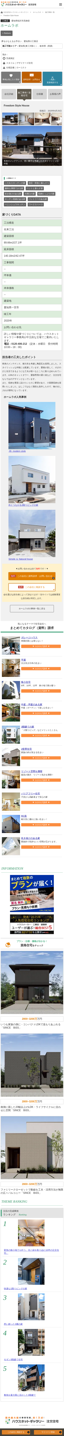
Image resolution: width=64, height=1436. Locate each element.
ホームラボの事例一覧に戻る (32, 608)
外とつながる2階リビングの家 (31, 481)
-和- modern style (31, 427)
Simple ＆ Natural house (31, 535)
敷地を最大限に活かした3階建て (20, 1395)
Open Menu (60, 4)
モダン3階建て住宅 (13, 1359)
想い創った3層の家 (13, 1324)
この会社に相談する (16, 1432)
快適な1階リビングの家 (15, 1288)
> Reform (6, 33)
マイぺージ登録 (48, 1432)
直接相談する (52, 81)
